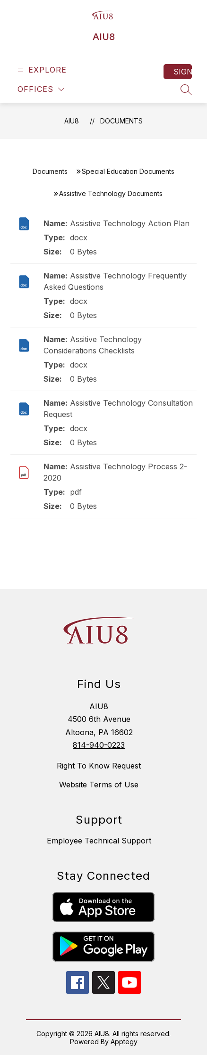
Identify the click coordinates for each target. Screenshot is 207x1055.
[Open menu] (41, 70)
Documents (121, 121)
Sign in (182, 71)
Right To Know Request (99, 765)
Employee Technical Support (99, 840)
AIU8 (71, 121)
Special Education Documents (128, 171)
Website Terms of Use (98, 784)
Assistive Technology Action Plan (130, 223)
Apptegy (124, 1042)
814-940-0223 (99, 745)
